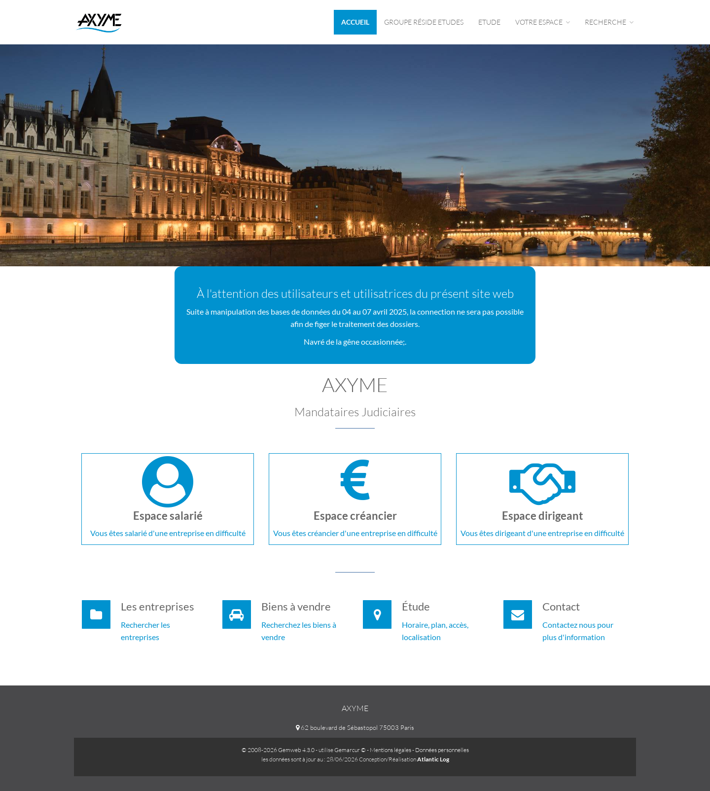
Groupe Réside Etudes (423, 22)
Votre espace (542, 22)
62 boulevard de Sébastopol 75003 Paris (355, 727)
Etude (489, 22)
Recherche (609, 22)
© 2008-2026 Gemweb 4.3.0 (278, 750)
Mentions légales (390, 750)
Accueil (355, 22)
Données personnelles (442, 750)
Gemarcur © (350, 750)
